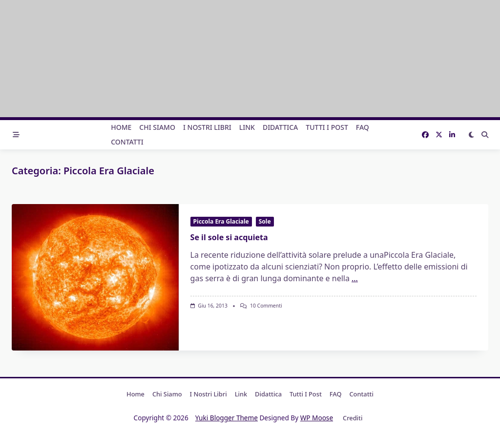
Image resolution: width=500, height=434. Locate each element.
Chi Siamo (157, 127)
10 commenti (266, 305)
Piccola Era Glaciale (221, 221)
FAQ (362, 127)
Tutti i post (327, 127)
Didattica (280, 127)
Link (247, 127)
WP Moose (316, 417)
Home (121, 127)
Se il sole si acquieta (229, 237)
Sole (265, 221)
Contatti (127, 141)
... (355, 278)
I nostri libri (207, 127)
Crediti (352, 417)
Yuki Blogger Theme (226, 417)
